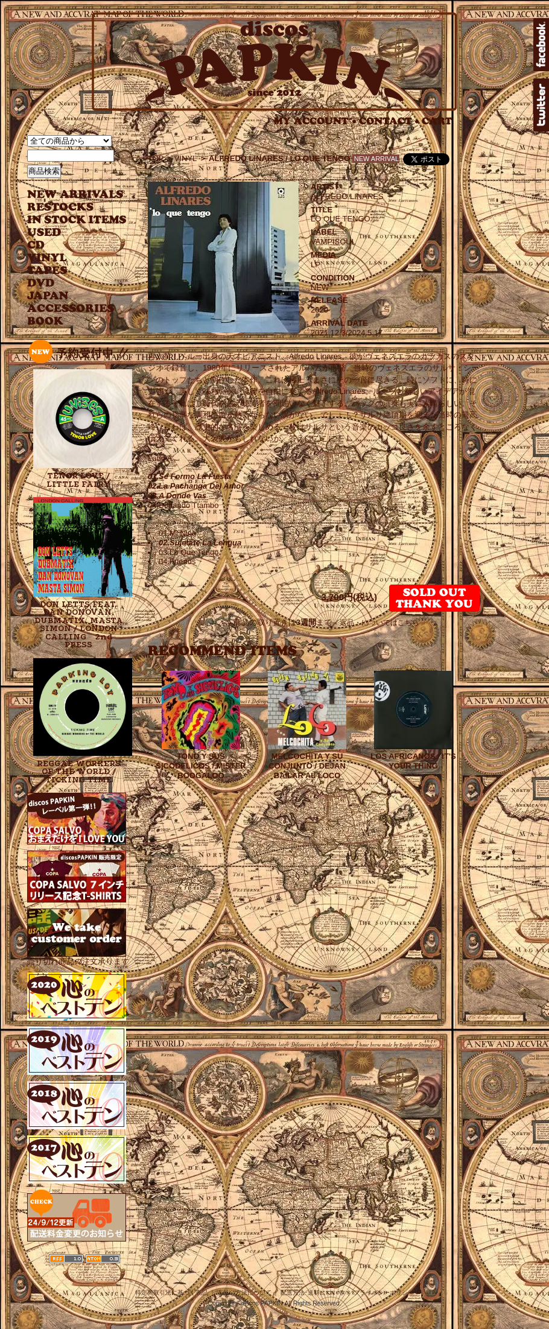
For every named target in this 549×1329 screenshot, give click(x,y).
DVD (40, 283)
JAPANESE (68, 295)
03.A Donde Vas (177, 495)
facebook (541, 44)
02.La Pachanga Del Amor (196, 485)
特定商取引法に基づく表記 (171, 1292)
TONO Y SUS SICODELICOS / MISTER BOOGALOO (201, 766)
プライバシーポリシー (384, 1292)
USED (68, 232)
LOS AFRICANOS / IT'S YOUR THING (412, 761)
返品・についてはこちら (379, 622)
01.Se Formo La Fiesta (189, 476)
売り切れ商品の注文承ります (78, 957)
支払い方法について (244, 1292)
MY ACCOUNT (315, 121)
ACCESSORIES (71, 308)
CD (36, 245)
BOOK (46, 321)
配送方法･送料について (312, 1292)
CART (437, 121)
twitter (541, 105)
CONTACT (389, 121)
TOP (156, 158)
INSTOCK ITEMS (76, 219)
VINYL (48, 257)
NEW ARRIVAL (75, 194)
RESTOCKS (68, 207)
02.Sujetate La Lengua (200, 542)
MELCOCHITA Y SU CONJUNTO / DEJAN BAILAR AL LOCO (307, 766)
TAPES (47, 270)
